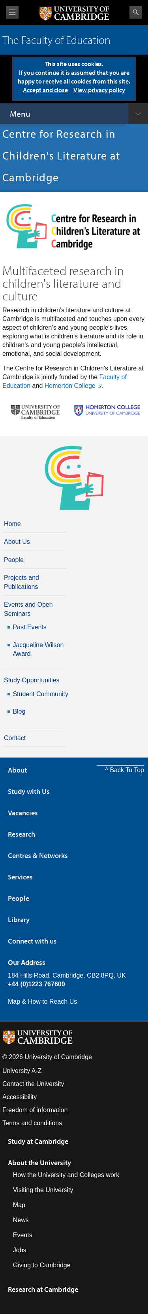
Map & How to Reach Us (42, 1001)
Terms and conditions (32, 1123)
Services (20, 876)
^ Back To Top (124, 770)
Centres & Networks (38, 855)
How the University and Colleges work (66, 1175)
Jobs (19, 1250)
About (17, 770)
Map (19, 1205)
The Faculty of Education (56, 40)
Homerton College (70, 385)
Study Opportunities (32, 680)
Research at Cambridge (43, 1289)
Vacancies (23, 812)
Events (22, 1235)
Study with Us (29, 791)
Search (135, 12)
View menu (12, 12)
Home (12, 523)
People (14, 559)
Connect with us (32, 941)
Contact (15, 738)
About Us (17, 541)
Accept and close (45, 90)
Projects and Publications (21, 582)
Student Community (40, 694)
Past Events (29, 627)
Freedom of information (34, 1110)
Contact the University (33, 1083)
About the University (39, 1162)
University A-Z (22, 1070)
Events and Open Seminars (28, 609)
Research (21, 834)
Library (19, 919)
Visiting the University (43, 1190)
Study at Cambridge (38, 1141)
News (21, 1220)
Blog (19, 711)
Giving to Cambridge (42, 1265)
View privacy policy (99, 90)
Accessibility (19, 1097)
